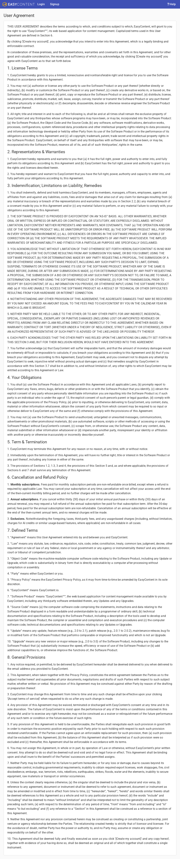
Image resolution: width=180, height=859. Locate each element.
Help (171, 4)
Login (41, 4)
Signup (54, 4)
